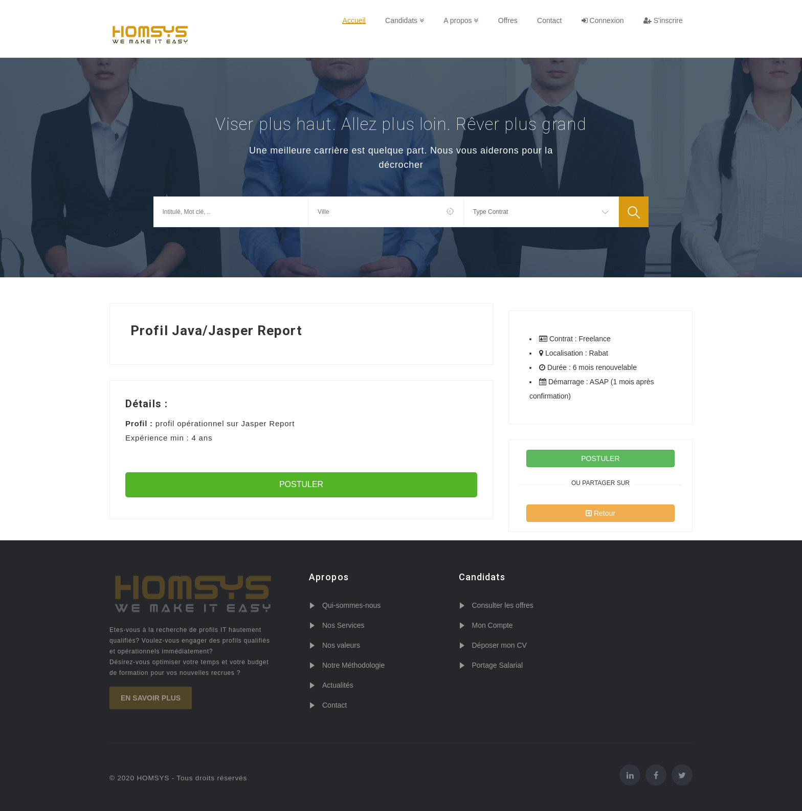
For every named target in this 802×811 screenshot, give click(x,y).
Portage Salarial (497, 665)
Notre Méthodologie (353, 665)
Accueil (355, 20)
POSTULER (301, 484)
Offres (508, 20)
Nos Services (343, 625)
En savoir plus (151, 698)
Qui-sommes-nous (351, 605)
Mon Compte (492, 625)
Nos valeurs (341, 645)
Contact (550, 20)
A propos (461, 20)
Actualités (337, 685)
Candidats (405, 20)
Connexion (603, 20)
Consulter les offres (502, 605)
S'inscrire (663, 20)
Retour (600, 513)
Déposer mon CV (499, 645)
